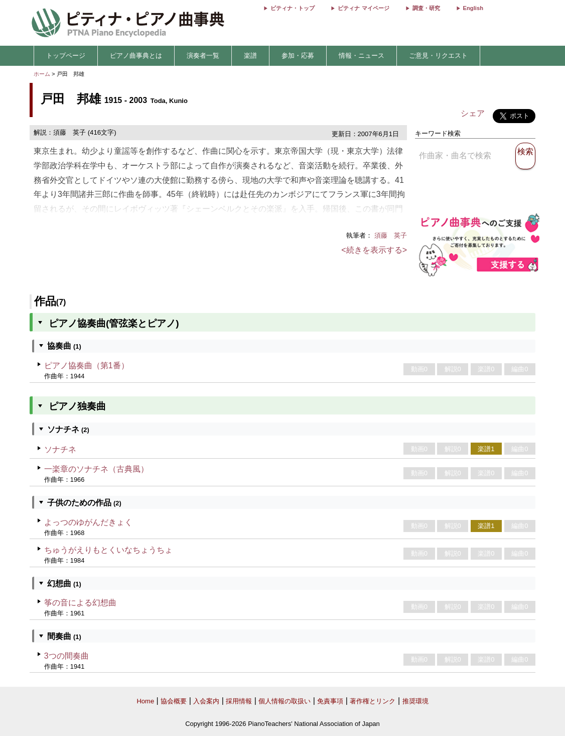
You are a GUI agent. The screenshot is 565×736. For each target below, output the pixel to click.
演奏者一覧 (203, 55)
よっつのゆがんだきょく (88, 522)
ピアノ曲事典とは (136, 55)
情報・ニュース (361, 55)
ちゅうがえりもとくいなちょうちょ (108, 550)
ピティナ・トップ (292, 8)
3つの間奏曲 (66, 656)
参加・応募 (297, 55)
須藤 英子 (390, 235)
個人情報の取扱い (284, 701)
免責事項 (330, 701)
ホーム (42, 74)
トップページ (65, 55)
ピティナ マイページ (363, 8)
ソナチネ (60, 449)
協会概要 (174, 701)
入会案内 (206, 701)
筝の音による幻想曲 (80, 602)
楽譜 (250, 55)
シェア (473, 113)
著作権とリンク (372, 701)
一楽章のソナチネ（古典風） (96, 469)
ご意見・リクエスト (438, 55)
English (473, 8)
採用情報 (239, 701)
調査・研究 (426, 8)
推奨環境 (415, 701)
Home (145, 701)
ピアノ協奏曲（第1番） (86, 365)
